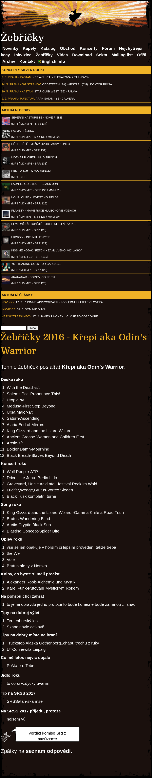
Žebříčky (44, 55)
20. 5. (5, 91)
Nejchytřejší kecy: (17, 316)
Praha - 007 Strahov (25, 84)
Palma (72, 91)
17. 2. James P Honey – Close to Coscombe (65, 316)
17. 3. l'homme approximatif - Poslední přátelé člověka (59, 302)
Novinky (10, 48)
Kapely (29, 48)
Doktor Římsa (101, 84)
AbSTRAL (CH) (78, 84)
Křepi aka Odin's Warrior (93, 367)
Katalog (48, 48)
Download (82, 55)
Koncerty (89, 48)
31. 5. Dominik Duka (31, 309)
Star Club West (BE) (49, 91)
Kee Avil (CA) (42, 77)
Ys (57, 98)
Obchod (68, 48)
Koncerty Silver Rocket (24, 70)
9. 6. (4, 98)
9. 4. (4, 77)
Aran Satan (44, 98)
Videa (62, 55)
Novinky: (8, 302)
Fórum (108, 48)
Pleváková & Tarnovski (72, 77)
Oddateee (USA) (54, 84)
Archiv (8, 61)
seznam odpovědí (48, 751)
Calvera (68, 98)
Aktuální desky (16, 110)
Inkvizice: (9, 309)
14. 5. (5, 84)
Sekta (101, 55)
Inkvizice (22, 55)
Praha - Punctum (21, 98)
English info (53, 61)
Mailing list (122, 55)
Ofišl (141, 55)
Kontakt (27, 61)
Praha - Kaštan (19, 77)
